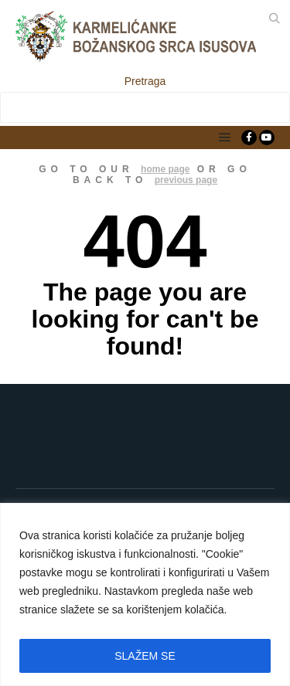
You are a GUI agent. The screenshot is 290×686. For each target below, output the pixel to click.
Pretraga (145, 81)
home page (165, 169)
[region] (145, 594)
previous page (186, 180)
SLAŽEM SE (145, 656)
